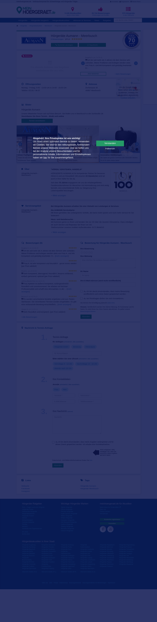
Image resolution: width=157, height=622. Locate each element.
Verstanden (110, 143)
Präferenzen (110, 149)
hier (45, 157)
